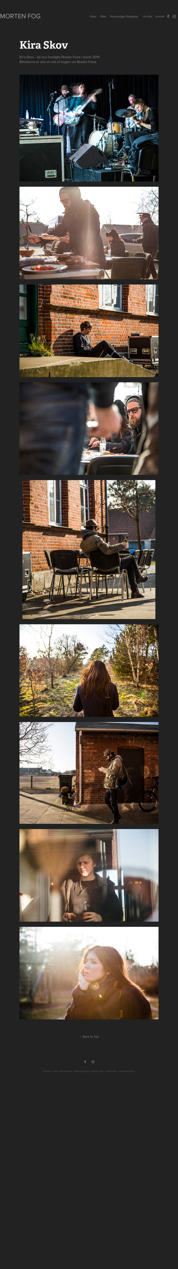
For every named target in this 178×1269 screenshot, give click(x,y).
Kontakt (159, 16)
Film (103, 16)
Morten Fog (20, 15)
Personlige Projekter (124, 16)
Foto (93, 16)
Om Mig (147, 16)
